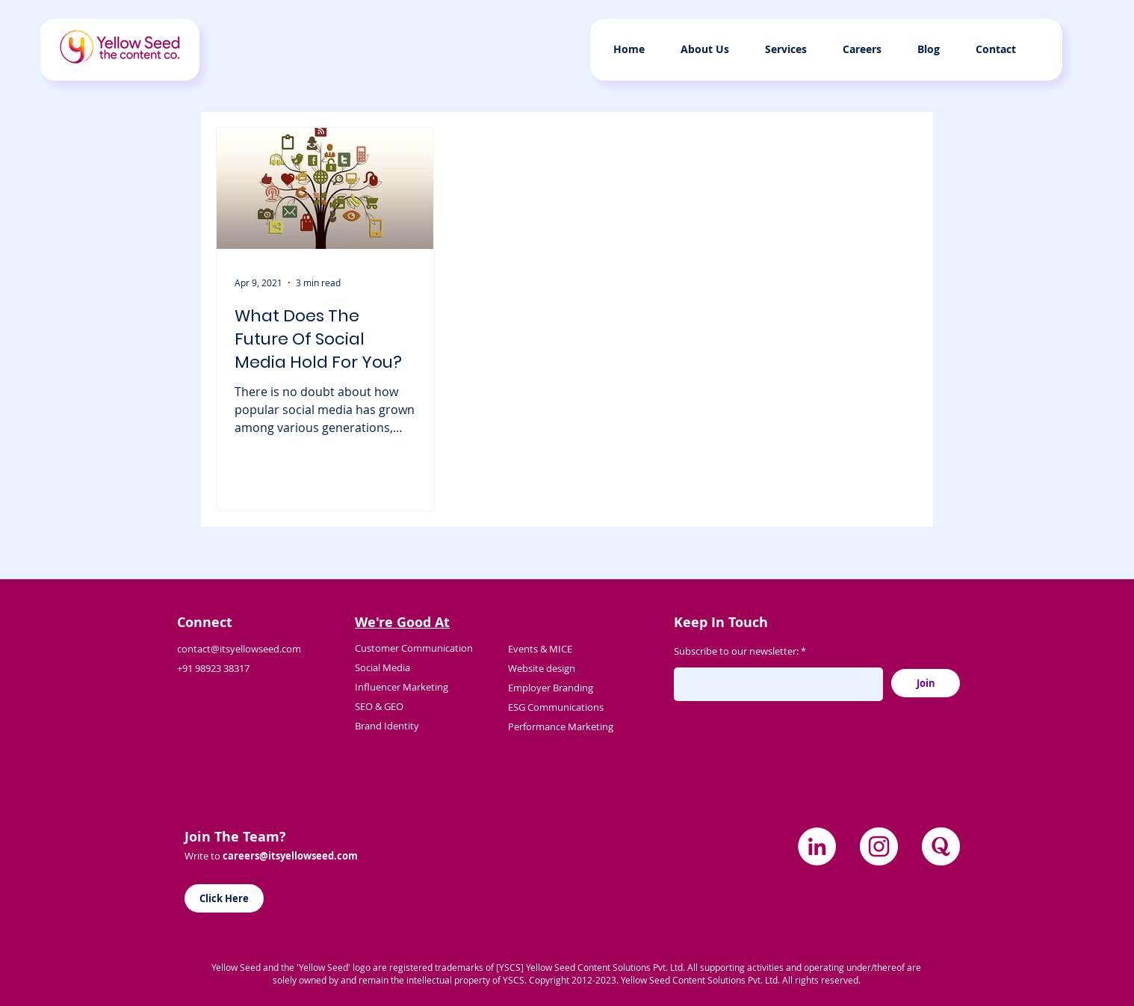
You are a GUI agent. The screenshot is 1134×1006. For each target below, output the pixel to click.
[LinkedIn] (817, 846)
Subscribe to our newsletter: (736, 651)
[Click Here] (224, 898)
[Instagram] (879, 846)
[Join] (925, 683)
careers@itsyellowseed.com (290, 855)
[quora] (941, 846)
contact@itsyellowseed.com (239, 648)
